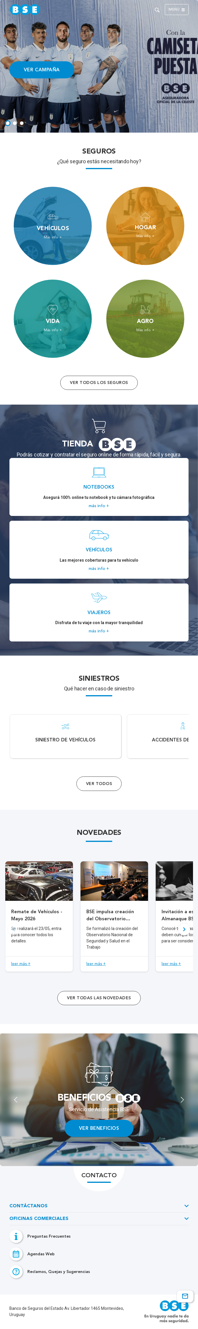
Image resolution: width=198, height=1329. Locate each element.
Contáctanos (28, 1206)
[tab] (8, 123)
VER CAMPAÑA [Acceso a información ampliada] (42, 69)
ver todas (99, 997)
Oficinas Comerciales (38, 1218)
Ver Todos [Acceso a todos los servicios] (99, 783)
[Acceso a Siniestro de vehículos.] (65, 736)
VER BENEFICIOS (99, 1128)
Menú (177, 9)
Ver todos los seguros (99, 382)
